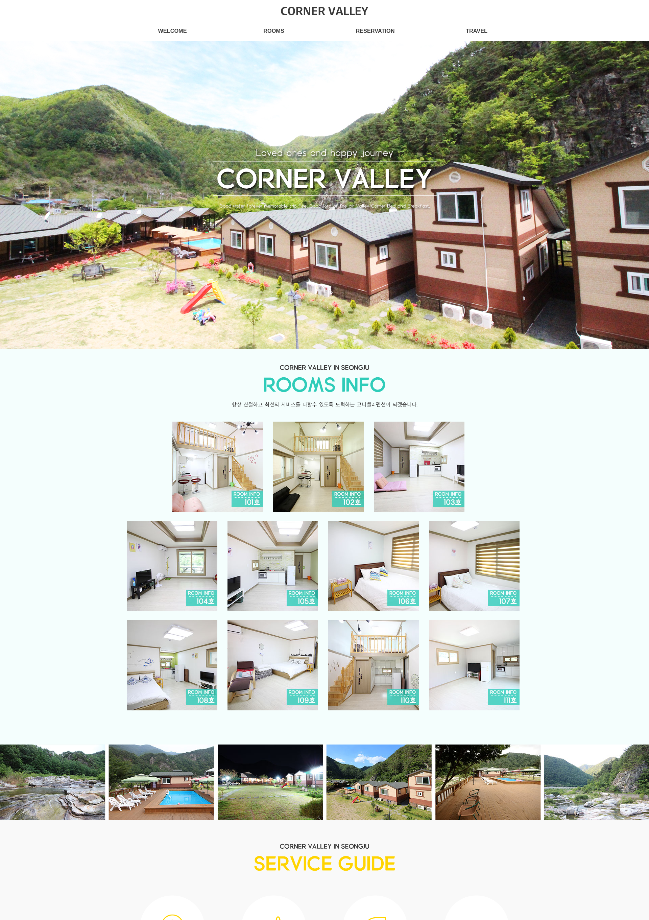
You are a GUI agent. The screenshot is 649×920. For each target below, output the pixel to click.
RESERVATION (375, 31)
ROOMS (273, 31)
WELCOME (172, 31)
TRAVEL (476, 31)
